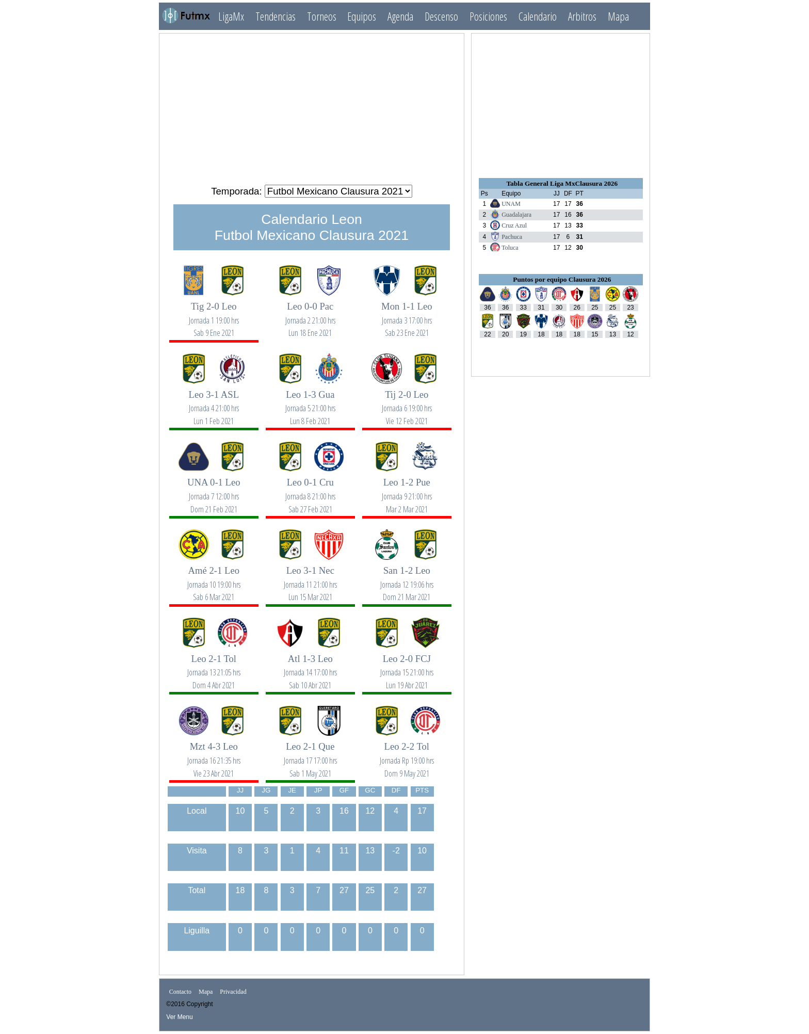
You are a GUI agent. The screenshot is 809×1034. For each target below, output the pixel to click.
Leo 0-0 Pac (310, 314)
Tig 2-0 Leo (213, 314)
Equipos (361, 16)
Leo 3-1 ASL (213, 402)
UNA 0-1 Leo (213, 490)
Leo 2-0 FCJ (406, 666)
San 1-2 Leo (406, 578)
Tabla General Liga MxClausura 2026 (562, 183)
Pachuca (511, 236)
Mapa (618, 16)
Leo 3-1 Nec (310, 578)
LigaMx (231, 16)
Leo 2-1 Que (310, 754)
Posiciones (488, 16)
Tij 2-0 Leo (406, 402)
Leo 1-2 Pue (406, 490)
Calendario (538, 16)
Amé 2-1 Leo (213, 578)
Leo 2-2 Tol (406, 754)
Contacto (180, 991)
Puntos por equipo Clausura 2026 (562, 279)
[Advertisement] (311, 104)
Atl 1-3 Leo (310, 666)
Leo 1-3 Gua (310, 402)
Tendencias (275, 16)
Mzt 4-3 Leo (213, 754)
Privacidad (233, 991)
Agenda (400, 16)
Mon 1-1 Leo (406, 314)
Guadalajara (516, 214)
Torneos (321, 16)
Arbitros (582, 16)
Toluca (509, 247)
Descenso (441, 16)
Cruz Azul (514, 225)
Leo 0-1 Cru (310, 490)
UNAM (511, 203)
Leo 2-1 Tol (213, 666)
